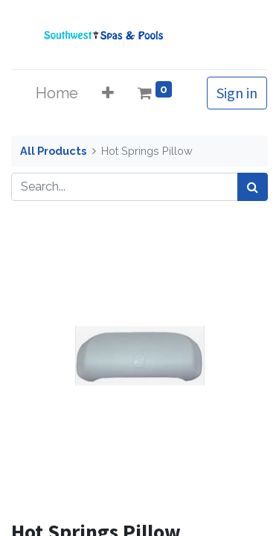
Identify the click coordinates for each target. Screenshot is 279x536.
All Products (53, 150)
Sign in (237, 92)
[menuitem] (57, 93)
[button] (108, 93)
